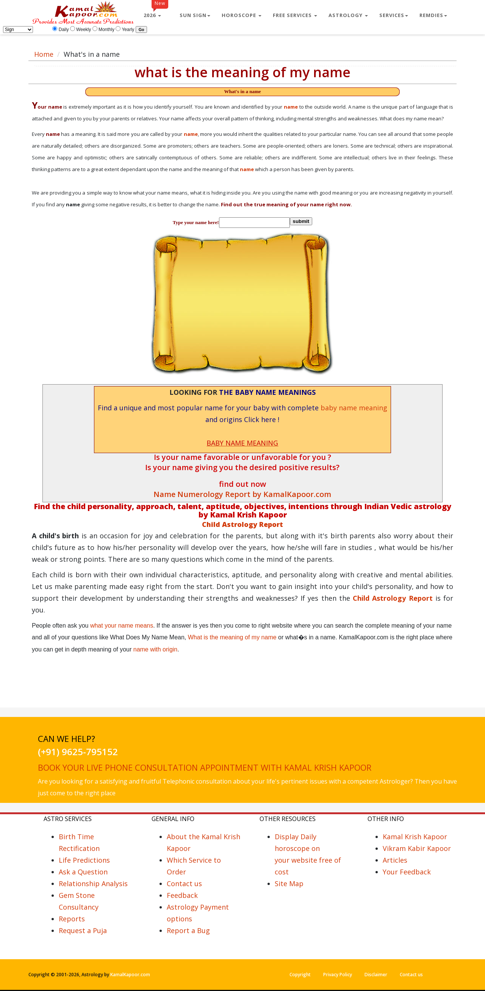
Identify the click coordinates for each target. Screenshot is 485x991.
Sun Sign (195, 15)
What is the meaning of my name (232, 637)
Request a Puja (83, 930)
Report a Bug (188, 930)
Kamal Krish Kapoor (415, 836)
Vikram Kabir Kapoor (417, 848)
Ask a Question (83, 871)
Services (393, 15)
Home (43, 54)
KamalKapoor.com (130, 974)
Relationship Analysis (93, 883)
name (291, 106)
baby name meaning (354, 407)
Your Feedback (407, 871)
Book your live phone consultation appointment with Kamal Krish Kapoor (204, 767)
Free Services (295, 15)
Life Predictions (84, 860)
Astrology (348, 15)
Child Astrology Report (394, 598)
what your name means (121, 625)
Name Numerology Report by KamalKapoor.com (242, 494)
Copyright (300, 974)
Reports (72, 918)
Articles (395, 860)
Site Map (289, 883)
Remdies (433, 15)
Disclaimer (376, 974)
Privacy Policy (337, 974)
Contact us (184, 883)
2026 (156, 12)
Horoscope (241, 15)
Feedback (182, 895)
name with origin (155, 649)
